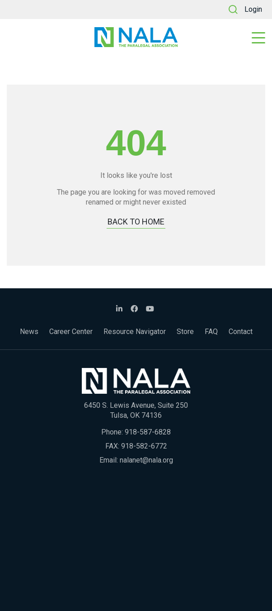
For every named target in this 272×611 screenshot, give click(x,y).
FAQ (211, 331)
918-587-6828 (148, 432)
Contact (241, 331)
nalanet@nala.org (146, 460)
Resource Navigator (134, 331)
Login (253, 9)
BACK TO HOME (136, 221)
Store (185, 331)
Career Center (71, 331)
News (29, 331)
